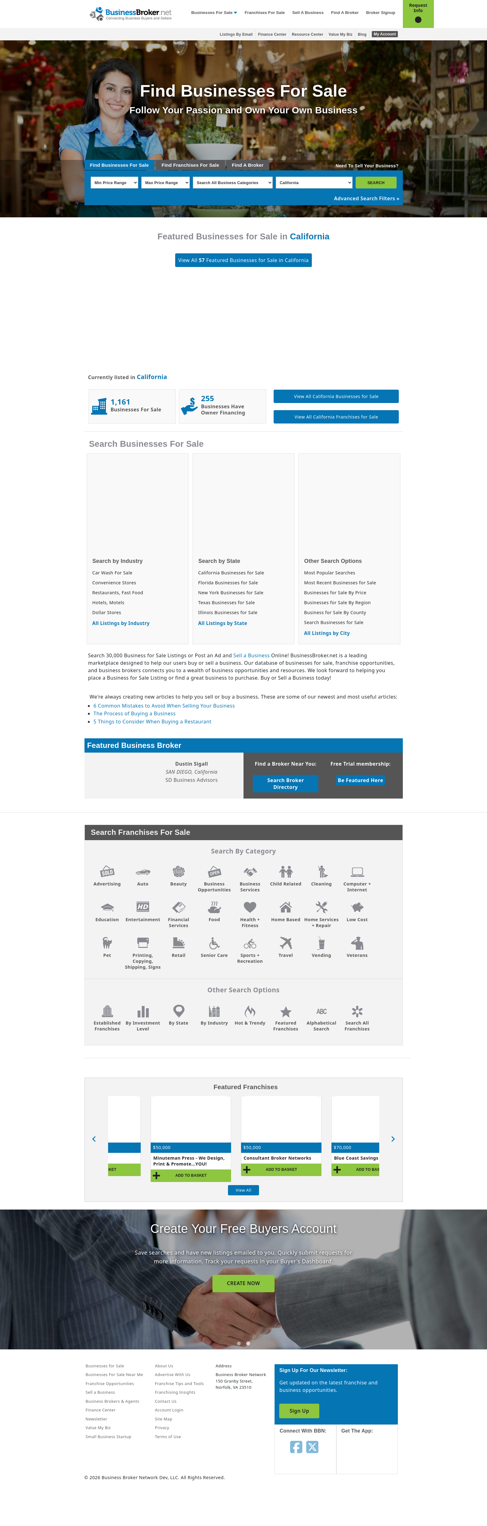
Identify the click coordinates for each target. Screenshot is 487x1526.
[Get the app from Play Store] (372, 1502)
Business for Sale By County (335, 612)
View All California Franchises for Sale (336, 417)
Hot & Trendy (249, 1023)
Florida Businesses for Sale (228, 583)
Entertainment (142, 919)
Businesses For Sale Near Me (114, 1374)
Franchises (185, 165)
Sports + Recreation (250, 958)
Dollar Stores (106, 612)
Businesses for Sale (212, 12)
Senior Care (214, 955)
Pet (107, 955)
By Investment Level (142, 1026)
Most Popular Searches (329, 573)
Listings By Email (236, 34)
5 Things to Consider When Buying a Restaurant (152, 721)
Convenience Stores (114, 583)
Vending (321, 955)
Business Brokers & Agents (112, 1401)
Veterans (357, 955)
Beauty (178, 884)
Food (214, 919)
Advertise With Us (172, 1374)
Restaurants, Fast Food (117, 592)
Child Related (286, 884)
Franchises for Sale (265, 12)
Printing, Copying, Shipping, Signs (143, 961)
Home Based (285, 919)
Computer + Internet (357, 887)
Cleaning (321, 884)
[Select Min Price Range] (114, 182)
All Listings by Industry (121, 623)
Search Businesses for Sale (333, 622)
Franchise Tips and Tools (179, 1383)
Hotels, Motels (108, 602)
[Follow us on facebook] (296, 1446)
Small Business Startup (109, 1436)
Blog (362, 34)
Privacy (162, 1427)
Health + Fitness (250, 922)
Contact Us (166, 1401)
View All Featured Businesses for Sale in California (243, 260)
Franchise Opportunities (110, 1383)
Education (107, 919)
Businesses (115, 165)
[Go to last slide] (94, 1139)
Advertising (107, 884)
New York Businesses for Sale (230, 592)
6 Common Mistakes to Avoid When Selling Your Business (164, 705)
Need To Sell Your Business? (367, 165)
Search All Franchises (357, 1026)
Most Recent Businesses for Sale (340, 583)
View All (243, 1190)
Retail (178, 955)
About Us (164, 1366)
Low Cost (357, 919)
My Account (385, 34)
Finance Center (272, 34)
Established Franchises (107, 1026)
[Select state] (314, 182)
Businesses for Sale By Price (335, 592)
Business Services (250, 887)
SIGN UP (243, 1283)
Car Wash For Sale (112, 573)
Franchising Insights (175, 1392)
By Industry (214, 1023)
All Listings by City (327, 633)
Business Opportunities (214, 887)
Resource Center (307, 34)
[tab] (239, 1343)
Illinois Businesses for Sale (227, 612)
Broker (255, 165)
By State (179, 1023)
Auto (142, 884)
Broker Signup (380, 12)
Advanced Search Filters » (367, 198)
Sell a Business (308, 12)
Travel (286, 955)
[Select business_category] (233, 182)
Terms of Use (168, 1436)
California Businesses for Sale (231, 573)
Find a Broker (345, 12)
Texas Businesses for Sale (226, 602)
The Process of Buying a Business (134, 713)
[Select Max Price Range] (165, 182)
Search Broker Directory (285, 783)
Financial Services (178, 922)
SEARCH (376, 182)
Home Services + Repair (321, 922)
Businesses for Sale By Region (337, 602)
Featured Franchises (285, 1026)
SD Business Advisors (192, 780)
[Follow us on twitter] (312, 1446)
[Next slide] (393, 1139)
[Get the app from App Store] (372, 1459)
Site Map (163, 1419)
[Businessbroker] (130, 13)
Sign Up (299, 1410)
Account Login (169, 1410)
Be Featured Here (360, 780)
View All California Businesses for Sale (336, 396)
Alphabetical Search (321, 1026)
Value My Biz (341, 34)
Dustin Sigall (191, 763)
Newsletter (96, 1419)
